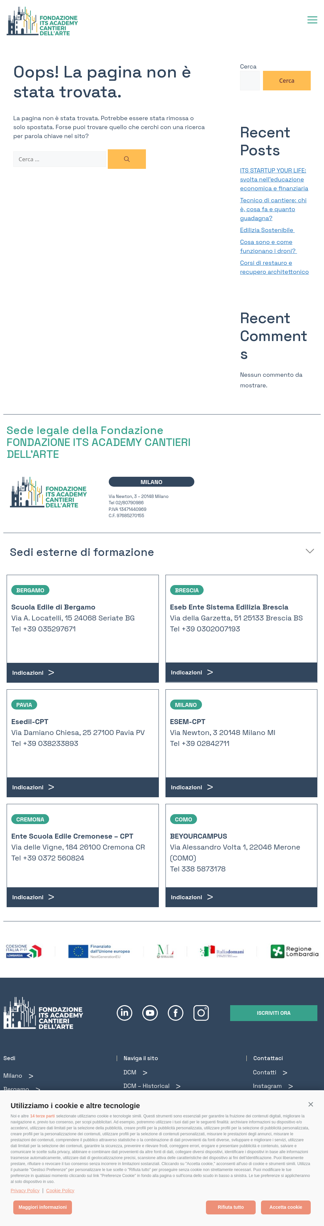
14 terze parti (42, 1116)
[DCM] (145, 1073)
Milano (12, 1075)
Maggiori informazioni (43, 1207)
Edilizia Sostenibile (267, 230)
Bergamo (16, 1089)
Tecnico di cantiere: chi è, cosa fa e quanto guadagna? (273, 209)
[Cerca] (127, 159)
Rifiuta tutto (231, 1207)
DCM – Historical (146, 1086)
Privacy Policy (25, 1190)
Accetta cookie (286, 1207)
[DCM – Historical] (178, 1086)
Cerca (248, 66)
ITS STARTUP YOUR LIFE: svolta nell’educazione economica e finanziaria (274, 179)
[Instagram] (291, 1086)
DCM (129, 1072)
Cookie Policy (60, 1190)
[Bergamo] (38, 1090)
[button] (310, 1104)
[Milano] (31, 1076)
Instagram (267, 1086)
